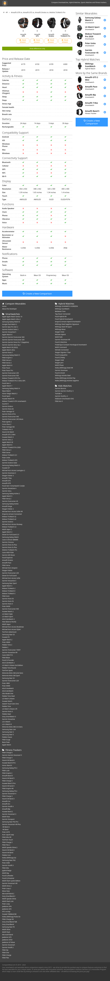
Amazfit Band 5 (7, 776)
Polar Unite (6, 458)
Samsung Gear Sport (9, 583)
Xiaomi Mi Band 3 (8, 799)
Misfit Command (61, 347)
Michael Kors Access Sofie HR (12, 511)
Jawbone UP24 (7, 940)
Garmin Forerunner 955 (10, 376)
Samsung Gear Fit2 (8, 860)
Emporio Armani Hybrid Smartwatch (68, 322)
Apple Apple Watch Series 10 (12, 317)
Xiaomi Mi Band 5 (8, 778)
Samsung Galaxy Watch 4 (11, 388)
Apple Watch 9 (7, 335)
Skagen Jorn (59, 363)
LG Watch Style (7, 614)
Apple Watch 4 (7, 532)
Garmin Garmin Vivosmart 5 (12, 755)
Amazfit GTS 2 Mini (8, 435)
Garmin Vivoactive (8, 719)
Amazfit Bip (6, 809)
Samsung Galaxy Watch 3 (11, 465)
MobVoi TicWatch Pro (9, 550)
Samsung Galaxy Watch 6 (11, 322)
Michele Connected (62, 350)
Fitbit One (5, 953)
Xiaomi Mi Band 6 (8, 760)
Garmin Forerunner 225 (10, 681)
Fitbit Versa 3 (6, 450)
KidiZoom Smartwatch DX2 (64, 399)
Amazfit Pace (6, 563)
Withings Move (60, 329)
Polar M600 (6, 642)
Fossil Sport (6, 396)
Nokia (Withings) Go (9, 858)
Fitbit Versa (6, 565)
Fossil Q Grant (60, 373)
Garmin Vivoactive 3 (9, 581)
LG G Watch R (7, 724)
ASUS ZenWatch (7, 691)
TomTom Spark (7, 670)
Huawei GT (6, 468)
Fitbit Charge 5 (7, 758)
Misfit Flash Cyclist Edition (11, 881)
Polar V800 (6, 683)
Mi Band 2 (6, 827)
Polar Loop (6, 904)
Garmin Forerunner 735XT (11, 650)
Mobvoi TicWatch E (8, 591)
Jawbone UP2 (6, 909)
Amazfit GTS (6, 481)
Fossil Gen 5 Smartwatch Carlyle (13, 486)
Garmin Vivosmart (8, 945)
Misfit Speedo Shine (9, 899)
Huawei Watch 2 (8, 611)
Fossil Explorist (7, 558)
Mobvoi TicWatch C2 (9, 527)
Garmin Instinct (7, 522)
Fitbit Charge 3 (7, 796)
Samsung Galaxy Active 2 (11, 493)
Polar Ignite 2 (7, 422)
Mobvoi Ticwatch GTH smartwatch (14, 401)
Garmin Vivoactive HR (9, 652)
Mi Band (5, 829)
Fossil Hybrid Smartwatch (64, 319)
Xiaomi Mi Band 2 (8, 850)
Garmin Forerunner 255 (10, 373)
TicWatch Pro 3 (7, 429)
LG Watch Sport (7, 617)
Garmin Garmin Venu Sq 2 (11, 345)
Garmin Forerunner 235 (10, 573)
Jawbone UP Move (8, 942)
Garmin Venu (6, 491)
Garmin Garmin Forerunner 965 (13, 337)
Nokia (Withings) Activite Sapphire (67, 381)
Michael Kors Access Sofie (11, 578)
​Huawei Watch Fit (8, 399)
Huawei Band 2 (7, 812)
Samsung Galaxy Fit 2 (9, 768)
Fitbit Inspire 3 (7, 358)
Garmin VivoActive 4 (9, 488)
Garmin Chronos (8, 542)
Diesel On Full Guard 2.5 (10, 534)
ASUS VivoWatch (8, 688)
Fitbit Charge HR (8, 919)
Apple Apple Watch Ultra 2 (11, 319)
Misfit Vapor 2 (7, 529)
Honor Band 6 (7, 765)
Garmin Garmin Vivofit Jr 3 (64, 391)
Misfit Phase (59, 365)
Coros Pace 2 (6, 424)
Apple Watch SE (7, 442)
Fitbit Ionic (6, 596)
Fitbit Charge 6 (7, 753)
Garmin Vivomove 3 (9, 473)
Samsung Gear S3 (8, 634)
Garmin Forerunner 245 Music (12, 419)
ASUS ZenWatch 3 (8, 619)
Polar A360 (6, 863)
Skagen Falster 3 (8, 476)
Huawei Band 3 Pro (9, 783)
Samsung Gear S (8, 734)
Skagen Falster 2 (8, 509)
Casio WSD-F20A (8, 552)
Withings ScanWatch (62, 309)
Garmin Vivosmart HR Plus (11, 824)
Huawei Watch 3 (8, 437)
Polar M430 (6, 606)
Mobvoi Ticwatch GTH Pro (11, 378)
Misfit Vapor (6, 624)
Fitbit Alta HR (6, 837)
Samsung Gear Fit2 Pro (10, 822)
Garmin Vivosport (8, 819)
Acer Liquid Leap (8, 835)
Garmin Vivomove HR (62, 340)
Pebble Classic (7, 737)
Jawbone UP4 (6, 906)
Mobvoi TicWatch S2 (9, 517)
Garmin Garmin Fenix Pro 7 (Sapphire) (15, 342)
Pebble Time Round (9, 668)
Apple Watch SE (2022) (10, 347)
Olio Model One (7, 693)
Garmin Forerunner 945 (10, 417)
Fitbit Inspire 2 (7, 773)
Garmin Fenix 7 (7, 352)
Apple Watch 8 (7, 365)
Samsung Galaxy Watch (10, 537)
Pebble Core (6, 855)
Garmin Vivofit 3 (8, 865)
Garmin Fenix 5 (7, 604)
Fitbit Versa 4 (6, 360)
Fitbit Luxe (5, 770)
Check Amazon (23, 41)
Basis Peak (6, 742)
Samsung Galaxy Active (10, 504)
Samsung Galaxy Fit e (9, 791)
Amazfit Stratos (7, 560)
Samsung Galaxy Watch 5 (11, 355)
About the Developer (9, 309)
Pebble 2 (5, 647)
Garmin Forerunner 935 (10, 609)
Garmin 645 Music (8, 555)
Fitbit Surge (6, 740)
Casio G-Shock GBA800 (10, 540)
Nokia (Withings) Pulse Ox (11, 917)
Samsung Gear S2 (8, 678)
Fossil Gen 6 (6, 383)
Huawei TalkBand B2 (9, 914)
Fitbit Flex (5, 958)
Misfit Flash (6, 932)
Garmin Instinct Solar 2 (10, 329)
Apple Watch (6, 745)
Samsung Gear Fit (8, 927)
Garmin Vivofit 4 (8, 806)
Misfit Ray (5, 873)
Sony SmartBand (8, 924)
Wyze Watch (6, 391)
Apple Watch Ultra (8, 350)
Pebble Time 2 (7, 645)
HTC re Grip (6, 911)
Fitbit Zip (5, 950)
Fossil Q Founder (8, 660)
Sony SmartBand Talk (9, 922)
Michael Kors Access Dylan (11, 629)
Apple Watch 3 (7, 586)
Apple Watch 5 (7, 496)
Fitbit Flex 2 (6, 845)
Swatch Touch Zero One (10, 704)
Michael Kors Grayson (9, 568)
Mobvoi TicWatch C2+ (9, 455)
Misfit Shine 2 (7, 886)
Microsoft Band (7, 935)
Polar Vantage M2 (8, 427)
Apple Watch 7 (7, 386)
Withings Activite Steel (63, 375)
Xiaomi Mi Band (7, 853)
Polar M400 (6, 686)
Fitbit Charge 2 (7, 842)
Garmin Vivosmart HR (9, 883)
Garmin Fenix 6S (8, 409)
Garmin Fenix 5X (8, 599)
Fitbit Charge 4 (7, 781)
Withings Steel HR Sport (63, 327)
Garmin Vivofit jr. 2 (61, 396)
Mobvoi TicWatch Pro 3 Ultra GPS (13, 381)
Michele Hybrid (60, 334)
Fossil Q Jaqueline (61, 355)
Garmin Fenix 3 (7, 711)
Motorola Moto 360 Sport (11, 676)
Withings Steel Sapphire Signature (67, 324)
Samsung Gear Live (9, 729)
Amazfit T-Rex (7, 478)
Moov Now (6, 891)
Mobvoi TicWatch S (8, 593)
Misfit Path (59, 337)
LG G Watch (6, 722)
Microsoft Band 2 (8, 894)
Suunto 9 (5, 404)
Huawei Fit (6, 637)
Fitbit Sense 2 (6, 363)
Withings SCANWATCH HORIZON (66, 306)
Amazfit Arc (6, 804)
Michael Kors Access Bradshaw (13, 627)
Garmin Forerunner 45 (10, 501)
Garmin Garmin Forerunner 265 (13, 340)
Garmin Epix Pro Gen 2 (10, 327)
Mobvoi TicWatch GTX (9, 460)
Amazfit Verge (7, 506)
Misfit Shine (6, 929)
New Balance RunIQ (9, 622)
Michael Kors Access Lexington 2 (13, 470)
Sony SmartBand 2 (8, 896)
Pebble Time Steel (8, 696)
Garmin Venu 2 (7, 440)
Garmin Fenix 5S (8, 601)
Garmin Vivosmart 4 (9, 794)
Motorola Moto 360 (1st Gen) (12, 727)
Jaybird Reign (6, 870)
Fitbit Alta (5, 868)
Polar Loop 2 (6, 888)
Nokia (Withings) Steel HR (64, 368)
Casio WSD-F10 (7, 655)
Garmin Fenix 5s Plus (9, 547)
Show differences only (37, 49)
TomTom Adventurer (9, 632)
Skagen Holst (59, 332)
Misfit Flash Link (7, 901)
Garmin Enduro (7, 406)
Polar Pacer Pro (7, 370)
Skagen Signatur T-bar (63, 352)
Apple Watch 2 (7, 640)
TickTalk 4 (58, 393)
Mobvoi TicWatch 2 (8, 588)
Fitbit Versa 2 (6, 499)
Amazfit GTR (6, 483)
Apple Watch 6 (7, 445)
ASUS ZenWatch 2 (8, 663)
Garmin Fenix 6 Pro (9, 414)
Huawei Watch (7, 701)
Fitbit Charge (6, 955)
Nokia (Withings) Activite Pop (65, 378)
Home (4, 306)
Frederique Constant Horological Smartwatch (71, 345)
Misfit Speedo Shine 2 (9, 847)
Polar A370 (6, 832)
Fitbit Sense (6, 452)
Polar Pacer (6, 368)
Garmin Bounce (60, 388)
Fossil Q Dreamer (8, 878)
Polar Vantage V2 (8, 411)
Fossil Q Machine (61, 342)
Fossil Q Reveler (7, 876)
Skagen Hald (59, 360)
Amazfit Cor (6, 801)
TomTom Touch (7, 840)
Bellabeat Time (60, 311)
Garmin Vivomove (61, 370)
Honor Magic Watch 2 (9, 393)
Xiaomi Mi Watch (8, 432)
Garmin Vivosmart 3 (9, 814)
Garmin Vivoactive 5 (9, 332)
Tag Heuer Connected (62, 314)
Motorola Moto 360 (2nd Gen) (12, 673)
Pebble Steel (6, 714)
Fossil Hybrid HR (60, 316)
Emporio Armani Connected (12, 514)
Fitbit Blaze (6, 658)
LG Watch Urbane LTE (9, 709)
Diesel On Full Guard (9, 576)
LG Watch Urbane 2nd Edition (12, 665)
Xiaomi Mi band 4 (8, 786)
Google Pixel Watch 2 (9, 324)
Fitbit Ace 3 (59, 401)
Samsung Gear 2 (8, 732)
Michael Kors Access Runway (12, 524)
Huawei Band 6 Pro (9, 763)
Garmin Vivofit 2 (8, 947)
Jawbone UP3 (6, 937)
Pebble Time (6, 706)
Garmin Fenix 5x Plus (9, 545)
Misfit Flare (6, 817)
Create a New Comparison (37, 293)
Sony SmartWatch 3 (9, 717)
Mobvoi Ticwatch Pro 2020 (11, 447)
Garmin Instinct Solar (9, 463)
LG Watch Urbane (8, 699)
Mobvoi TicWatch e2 (9, 519)
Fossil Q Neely (60, 357)
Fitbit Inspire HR (7, 788)
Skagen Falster (7, 570)
